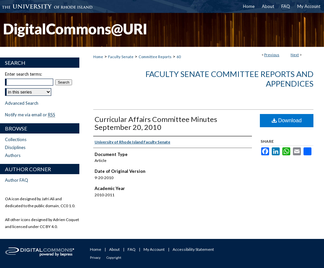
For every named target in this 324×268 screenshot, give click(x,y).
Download (287, 120)
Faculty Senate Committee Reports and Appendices (229, 78)
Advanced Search (21, 103)
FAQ (132, 249)
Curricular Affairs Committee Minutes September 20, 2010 (156, 123)
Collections (15, 139)
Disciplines (15, 147)
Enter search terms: (23, 74)
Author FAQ (16, 180)
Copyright (113, 257)
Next (295, 55)
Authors (12, 155)
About (114, 249)
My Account (154, 249)
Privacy (95, 257)
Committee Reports (155, 57)
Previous (271, 55)
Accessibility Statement (193, 249)
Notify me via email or (30, 114)
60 (179, 57)
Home (98, 57)
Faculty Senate (121, 57)
